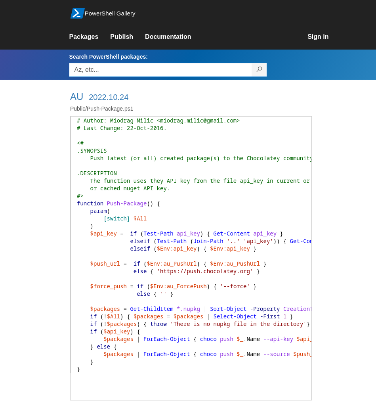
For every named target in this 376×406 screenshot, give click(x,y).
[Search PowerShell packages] (259, 70)
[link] (89, 37)
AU (76, 96)
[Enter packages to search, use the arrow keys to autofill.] (160, 70)
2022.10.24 (108, 97)
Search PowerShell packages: (108, 57)
